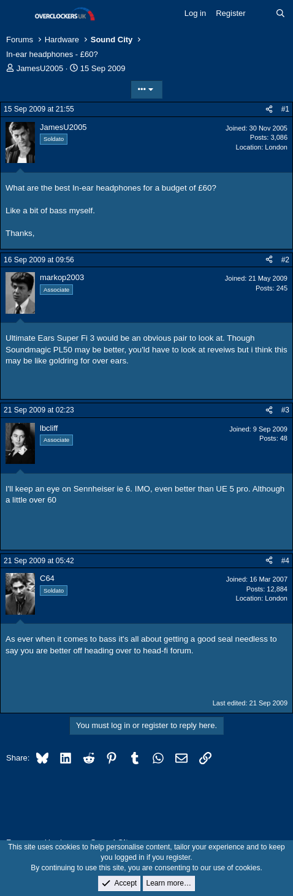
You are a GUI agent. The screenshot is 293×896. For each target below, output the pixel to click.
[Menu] (16, 14)
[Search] (280, 13)
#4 (285, 560)
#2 (285, 260)
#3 (285, 410)
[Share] (269, 109)
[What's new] (261, 13)
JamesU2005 (40, 68)
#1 (285, 109)
